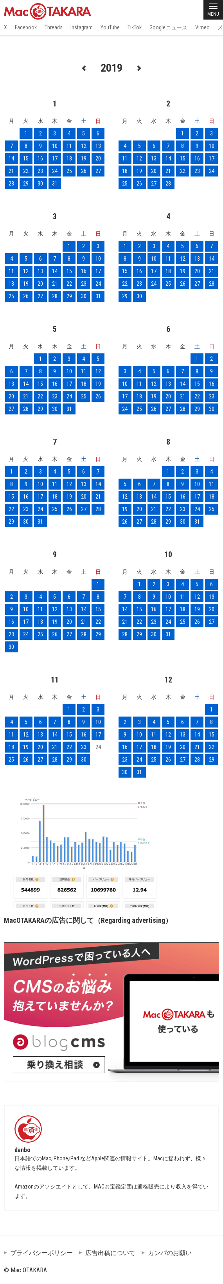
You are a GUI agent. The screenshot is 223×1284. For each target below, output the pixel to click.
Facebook (26, 27)
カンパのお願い (170, 1253)
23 (40, 171)
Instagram (81, 27)
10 (55, 146)
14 (11, 158)
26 (83, 171)
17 (55, 158)
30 (40, 183)
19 (83, 158)
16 (40, 158)
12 (83, 146)
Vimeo (202, 27)
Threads (54, 27)
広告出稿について (110, 1253)
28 (11, 183)
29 (26, 183)
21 (11, 171)
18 (69, 158)
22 (26, 171)
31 (55, 183)
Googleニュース (168, 27)
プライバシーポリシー (41, 1253)
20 (98, 158)
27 (98, 171)
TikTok (135, 27)
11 (69, 146)
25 (69, 171)
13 (98, 146)
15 (26, 158)
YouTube (110, 27)
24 (55, 171)
